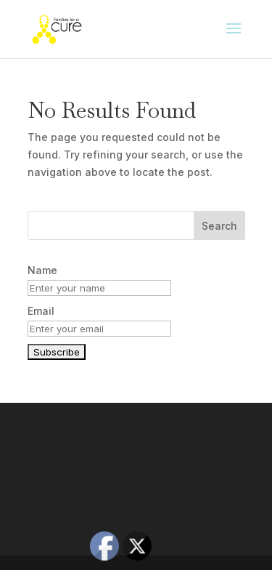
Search (219, 226)
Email (41, 311)
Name (42, 270)
